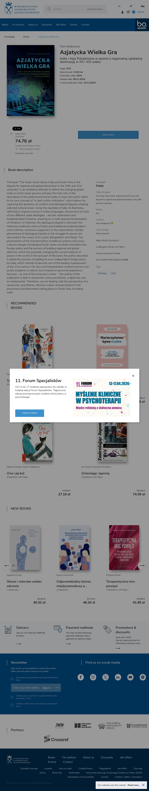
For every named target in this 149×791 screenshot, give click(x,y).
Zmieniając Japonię (95, 473)
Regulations (105, 768)
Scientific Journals (29, 768)
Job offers (61, 24)
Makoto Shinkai (14, 466)
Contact (85, 24)
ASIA (113, 273)
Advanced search (95, 9)
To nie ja (13, 381)
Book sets (57, 772)
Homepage (9, 36)
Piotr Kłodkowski (70, 46)
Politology (102, 273)
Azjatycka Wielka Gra (48, 36)
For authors (18, 24)
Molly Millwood (88, 374)
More (18, 680)
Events (73, 24)
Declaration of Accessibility (81, 776)
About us (33, 24)
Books (5, 24)
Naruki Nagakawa (31, 466)
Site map (138, 768)
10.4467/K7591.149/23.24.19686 (114, 259)
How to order (65, 768)
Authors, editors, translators (128, 776)
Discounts (47, 24)
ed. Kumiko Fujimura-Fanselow (96, 466)
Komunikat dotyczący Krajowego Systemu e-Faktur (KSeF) (114, 772)
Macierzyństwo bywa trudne (102, 381)
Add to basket (108, 135)
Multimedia (74, 772)
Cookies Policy (86, 768)
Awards (48, 768)
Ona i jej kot (15, 473)
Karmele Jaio (13, 374)
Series (43, 772)
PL (119, 6)
